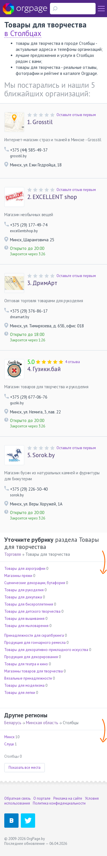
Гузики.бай (44, 369)
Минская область (42, 722)
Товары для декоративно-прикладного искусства (46, 649)
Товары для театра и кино (26, 664)
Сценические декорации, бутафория (34, 582)
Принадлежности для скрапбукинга (34, 635)
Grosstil (40, 122)
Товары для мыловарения (26, 625)
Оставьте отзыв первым (76, 114)
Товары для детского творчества (32, 611)
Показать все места (25, 767)
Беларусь (12, 722)
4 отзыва (72, 361)
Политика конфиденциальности (59, 803)
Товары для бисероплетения (28, 604)
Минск (9, 736)
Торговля (12, 554)
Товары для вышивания (24, 618)
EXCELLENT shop (52, 197)
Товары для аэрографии (24, 568)
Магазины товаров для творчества (33, 671)
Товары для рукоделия (24, 590)
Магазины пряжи (18, 575)
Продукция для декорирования (31, 656)
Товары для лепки (19, 692)
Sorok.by (41, 455)
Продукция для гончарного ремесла (35, 642)
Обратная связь (17, 798)
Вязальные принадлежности (28, 678)
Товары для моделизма (24, 685)
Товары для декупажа (23, 597)
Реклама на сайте (67, 798)
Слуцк (9, 744)
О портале (42, 798)
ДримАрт (42, 283)
